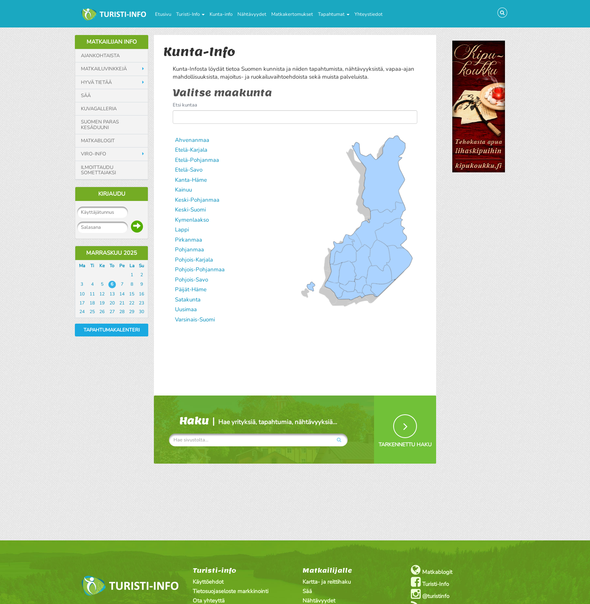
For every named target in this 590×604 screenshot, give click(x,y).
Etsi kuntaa (185, 105)
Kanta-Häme (191, 180)
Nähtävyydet (251, 14)
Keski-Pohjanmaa (197, 200)
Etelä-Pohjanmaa (197, 160)
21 (122, 303)
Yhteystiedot (368, 14)
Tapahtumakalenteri (112, 330)
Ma (82, 266)
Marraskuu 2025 (111, 253)
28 (122, 312)
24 (82, 312)
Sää (86, 95)
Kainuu (183, 189)
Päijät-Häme (191, 289)
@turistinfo (430, 594)
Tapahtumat (334, 14)
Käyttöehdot (208, 582)
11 (92, 294)
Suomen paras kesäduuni (100, 124)
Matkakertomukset (292, 14)
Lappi (182, 229)
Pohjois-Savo (191, 279)
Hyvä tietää (96, 82)
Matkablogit (98, 140)
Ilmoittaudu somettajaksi (98, 170)
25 (92, 312)
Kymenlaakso (192, 220)
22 (131, 303)
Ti (92, 266)
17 (82, 303)
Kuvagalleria (99, 108)
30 (141, 312)
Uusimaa (186, 309)
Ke (102, 266)
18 (92, 303)
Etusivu (163, 14)
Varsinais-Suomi (195, 319)
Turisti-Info (190, 14)
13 (112, 294)
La (131, 266)
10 (82, 294)
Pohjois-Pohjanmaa (200, 269)
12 (102, 294)
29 (131, 312)
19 (102, 303)
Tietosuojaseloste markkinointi (230, 591)
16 (141, 294)
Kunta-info (221, 14)
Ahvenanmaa (192, 140)
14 (122, 294)
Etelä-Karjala (191, 150)
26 (102, 312)
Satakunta (188, 299)
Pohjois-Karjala (194, 259)
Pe (122, 266)
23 (141, 303)
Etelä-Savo (188, 169)
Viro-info (93, 154)
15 (131, 294)
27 (112, 312)
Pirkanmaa (188, 239)
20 (112, 303)
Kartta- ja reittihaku (327, 582)
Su (141, 266)
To (111, 266)
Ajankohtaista (100, 55)
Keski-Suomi (190, 209)
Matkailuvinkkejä (104, 69)
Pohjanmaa (189, 249)
